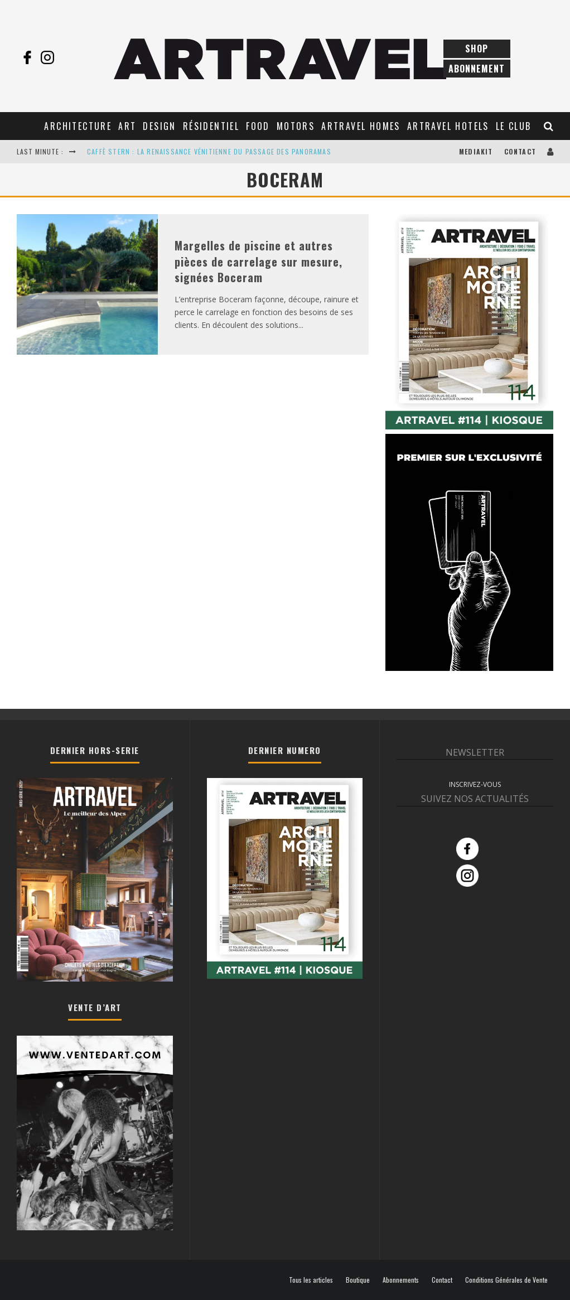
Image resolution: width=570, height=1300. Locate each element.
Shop (476, 48)
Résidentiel (211, 126)
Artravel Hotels (448, 126)
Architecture (78, 126)
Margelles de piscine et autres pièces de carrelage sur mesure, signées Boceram (258, 261)
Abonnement (476, 68)
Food (258, 126)
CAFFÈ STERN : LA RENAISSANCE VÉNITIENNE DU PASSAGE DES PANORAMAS (209, 151)
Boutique (358, 1280)
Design (159, 126)
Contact (520, 151)
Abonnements (401, 1280)
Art (127, 126)
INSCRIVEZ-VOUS (475, 784)
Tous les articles (311, 1280)
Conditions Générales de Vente (506, 1280)
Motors (296, 126)
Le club (514, 126)
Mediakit (476, 151)
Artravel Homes (360, 126)
